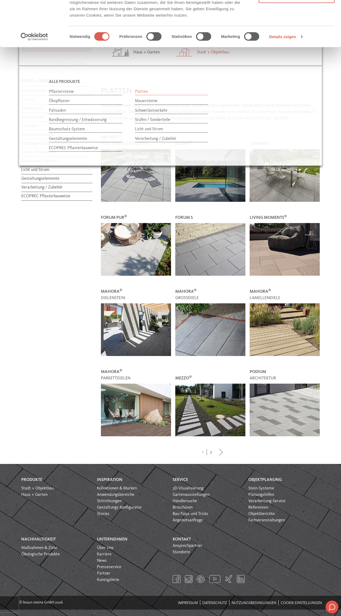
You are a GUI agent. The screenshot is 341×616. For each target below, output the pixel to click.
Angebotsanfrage (188, 520)
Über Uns (105, 548)
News (102, 561)
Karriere (104, 554)
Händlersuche (185, 501)
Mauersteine (32, 117)
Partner (103, 573)
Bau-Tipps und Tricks (190, 514)
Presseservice (109, 567)
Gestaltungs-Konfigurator (119, 507)
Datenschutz (214, 603)
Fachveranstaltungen (266, 520)
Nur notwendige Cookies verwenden (296, 34)
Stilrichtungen (109, 501)
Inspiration (109, 480)
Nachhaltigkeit (38, 539)
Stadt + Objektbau (37, 488)
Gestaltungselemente (40, 179)
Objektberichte (261, 514)
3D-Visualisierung (188, 488)
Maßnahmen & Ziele (39, 548)
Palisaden (29, 126)
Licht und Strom (35, 170)
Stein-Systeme (261, 488)
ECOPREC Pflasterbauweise (45, 196)
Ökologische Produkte (40, 554)
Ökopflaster (31, 108)
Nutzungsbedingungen (254, 603)
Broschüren (183, 507)
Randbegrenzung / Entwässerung (50, 143)
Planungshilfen (261, 495)
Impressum (188, 603)
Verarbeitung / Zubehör (42, 187)
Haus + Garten (34, 495)
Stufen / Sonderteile (39, 152)
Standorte (181, 552)
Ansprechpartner (187, 546)
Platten (27, 100)
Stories (103, 514)
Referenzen (258, 507)
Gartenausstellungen (191, 495)
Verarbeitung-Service (266, 501)
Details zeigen (282, 79)
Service (180, 480)
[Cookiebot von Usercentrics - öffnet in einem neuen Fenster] (34, 79)
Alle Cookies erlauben (297, 14)
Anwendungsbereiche (115, 495)
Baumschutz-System (39, 161)
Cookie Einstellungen (301, 603)
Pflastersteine (33, 91)
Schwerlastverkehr (37, 135)
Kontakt (182, 539)
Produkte (31, 480)
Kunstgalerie (108, 580)
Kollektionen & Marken (117, 488)
